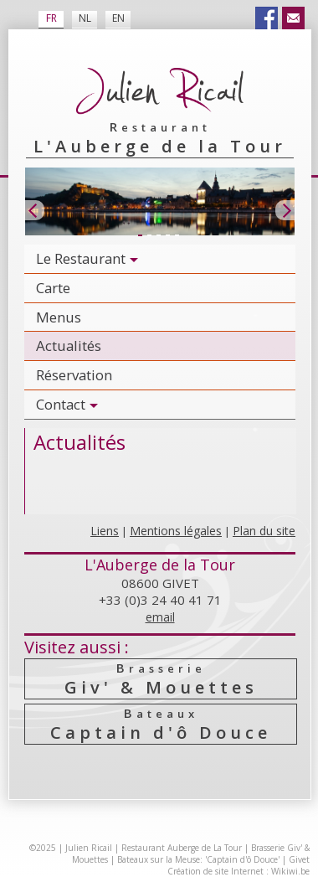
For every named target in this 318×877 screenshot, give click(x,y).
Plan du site (264, 531)
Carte (53, 287)
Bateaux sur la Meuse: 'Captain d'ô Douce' (198, 859)
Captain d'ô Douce (161, 724)
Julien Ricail (88, 848)
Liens (104, 531)
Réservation (74, 374)
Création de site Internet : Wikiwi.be (238, 871)
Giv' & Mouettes (161, 679)
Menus (58, 317)
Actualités (68, 345)
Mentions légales (176, 531)
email (160, 617)
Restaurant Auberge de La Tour (181, 848)
